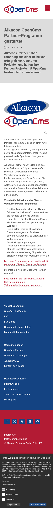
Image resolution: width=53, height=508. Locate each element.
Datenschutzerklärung (9, 490)
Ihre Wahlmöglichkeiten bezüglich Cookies (26, 463)
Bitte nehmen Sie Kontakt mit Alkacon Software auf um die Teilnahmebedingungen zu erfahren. (24, 282)
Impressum (5, 486)
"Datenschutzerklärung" (22, 481)
